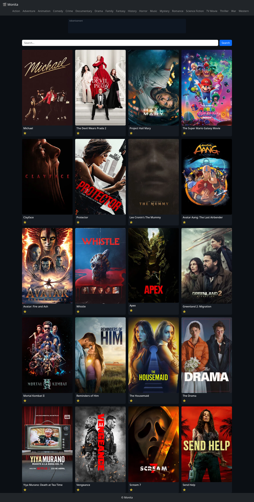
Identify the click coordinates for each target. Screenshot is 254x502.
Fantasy (120, 11)
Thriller (224, 11)
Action (16, 11)
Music (153, 11)
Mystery (164, 11)
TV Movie (211, 11)
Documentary (83, 11)
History (132, 11)
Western (244, 11)
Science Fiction (195, 11)
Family (109, 11)
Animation (44, 11)
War (233, 11)
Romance (177, 11)
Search (226, 43)
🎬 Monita (10, 4)
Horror (143, 11)
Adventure (29, 11)
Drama (99, 11)
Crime (69, 11)
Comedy (58, 11)
